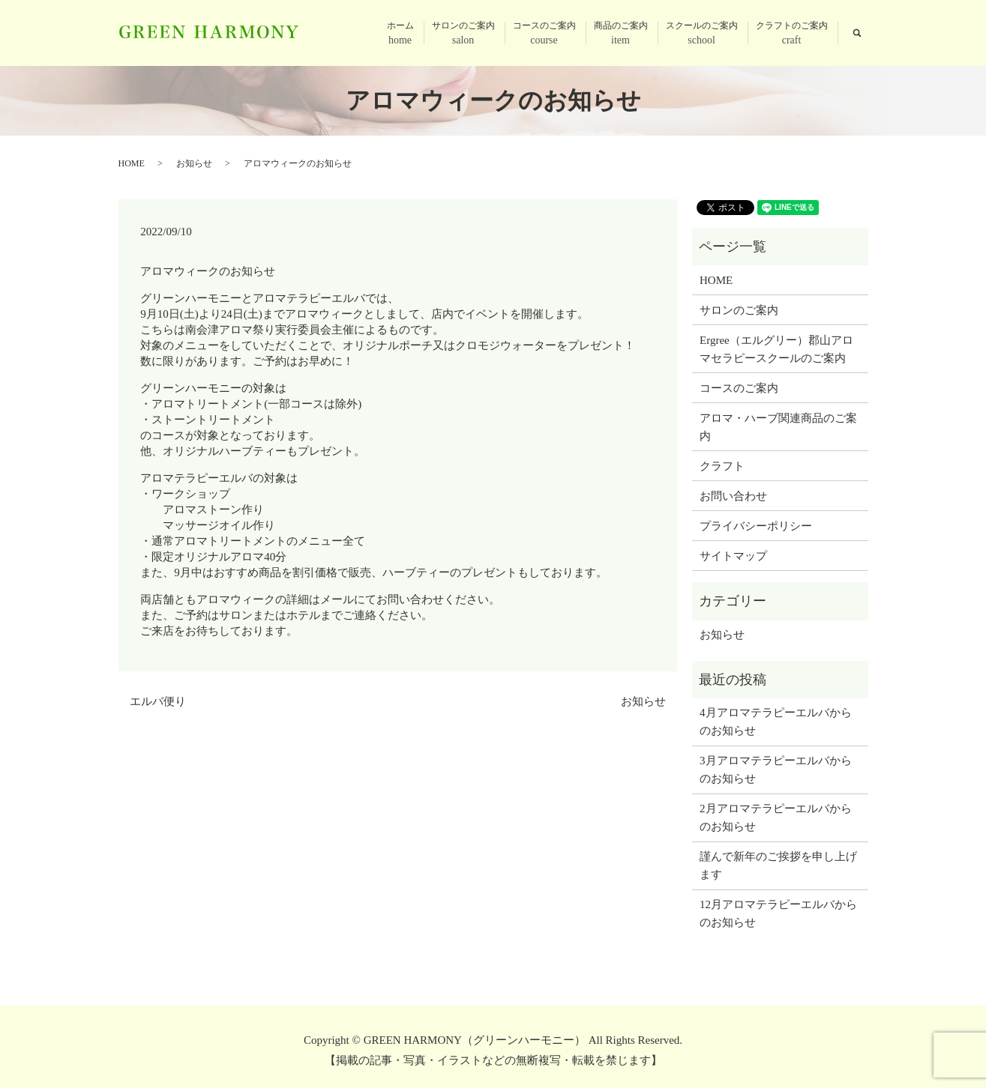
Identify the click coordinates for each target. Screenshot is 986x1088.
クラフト (722, 466)
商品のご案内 (621, 34)
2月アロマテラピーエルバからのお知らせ (776, 817)
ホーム (400, 34)
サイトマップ (733, 556)
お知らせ (194, 163)
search (857, 33)
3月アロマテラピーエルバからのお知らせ (776, 770)
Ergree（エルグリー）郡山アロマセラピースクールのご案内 (776, 349)
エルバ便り (158, 701)
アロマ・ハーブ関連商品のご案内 (778, 427)
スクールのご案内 (702, 34)
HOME (131, 163)
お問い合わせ (733, 496)
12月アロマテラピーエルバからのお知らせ (778, 913)
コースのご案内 (544, 34)
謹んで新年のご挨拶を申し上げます (778, 865)
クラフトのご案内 (792, 34)
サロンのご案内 (463, 34)
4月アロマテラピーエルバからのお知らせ (776, 722)
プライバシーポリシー (756, 526)
